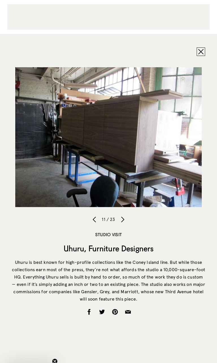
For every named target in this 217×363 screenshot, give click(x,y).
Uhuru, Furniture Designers (109, 248)
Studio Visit (108, 234)
